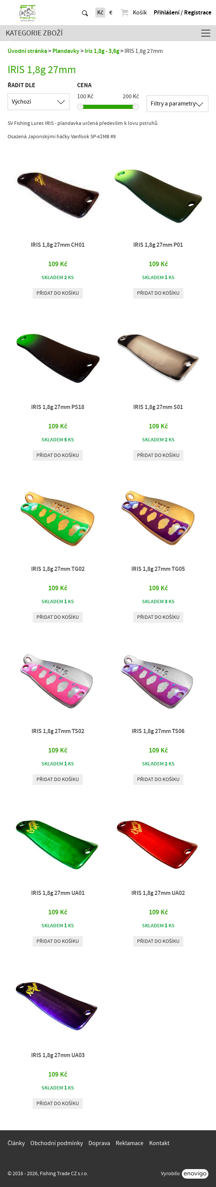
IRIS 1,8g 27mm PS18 (57, 407)
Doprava (99, 1143)
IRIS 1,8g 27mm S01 (158, 407)
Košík (133, 12)
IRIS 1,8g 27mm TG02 (58, 569)
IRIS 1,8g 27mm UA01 (58, 893)
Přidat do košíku (57, 293)
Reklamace (129, 1143)
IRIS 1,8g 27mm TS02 (58, 731)
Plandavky (65, 51)
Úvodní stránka (27, 51)
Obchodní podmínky (56, 1143)
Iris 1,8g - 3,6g (102, 51)
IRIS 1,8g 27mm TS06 (158, 731)
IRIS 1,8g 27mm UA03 (58, 1055)
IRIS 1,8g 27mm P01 (158, 244)
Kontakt (159, 1143)
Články (16, 1143)
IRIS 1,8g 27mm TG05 (158, 569)
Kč (100, 12)
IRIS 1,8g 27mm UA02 (158, 893)
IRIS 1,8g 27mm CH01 (58, 244)
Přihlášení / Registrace (182, 12)
